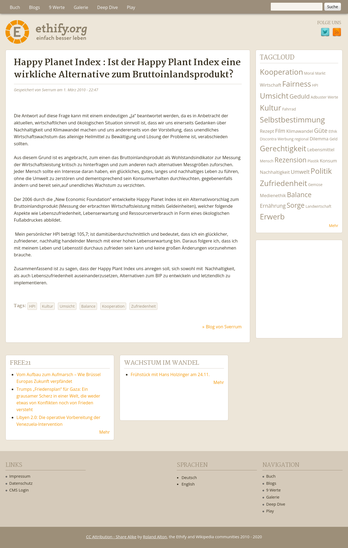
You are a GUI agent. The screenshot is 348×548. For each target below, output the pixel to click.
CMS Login (19, 490)
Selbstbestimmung (292, 120)
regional (301, 138)
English (188, 484)
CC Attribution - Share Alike (111, 536)
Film (280, 130)
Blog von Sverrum (224, 327)
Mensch (267, 160)
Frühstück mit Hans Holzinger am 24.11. (170, 374)
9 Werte (57, 7)
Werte (333, 97)
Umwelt (300, 171)
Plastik (313, 160)
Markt (320, 73)
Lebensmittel (320, 149)
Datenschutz (21, 483)
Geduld (300, 96)
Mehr (333, 225)
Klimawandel (299, 131)
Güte (321, 130)
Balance (88, 306)
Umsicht (67, 306)
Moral (309, 73)
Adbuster (319, 97)
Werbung (286, 138)
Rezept (267, 131)
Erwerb (272, 217)
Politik (321, 171)
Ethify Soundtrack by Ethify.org (299, 285)
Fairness (296, 84)
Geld (334, 138)
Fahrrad (289, 109)
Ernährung (273, 205)
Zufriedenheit (143, 306)
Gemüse (315, 184)
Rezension (290, 159)
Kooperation (113, 306)
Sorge (295, 205)
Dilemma (319, 139)
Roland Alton (155, 536)
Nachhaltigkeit (275, 172)
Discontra (268, 138)
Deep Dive (107, 7)
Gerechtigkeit (283, 148)
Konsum (328, 161)
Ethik (332, 131)
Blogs (34, 7)
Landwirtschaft (318, 206)
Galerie (81, 7)
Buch (15, 7)
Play (131, 7)
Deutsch (189, 477)
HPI (32, 306)
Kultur (47, 306)
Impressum (19, 476)
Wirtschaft (270, 85)
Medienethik (273, 195)
